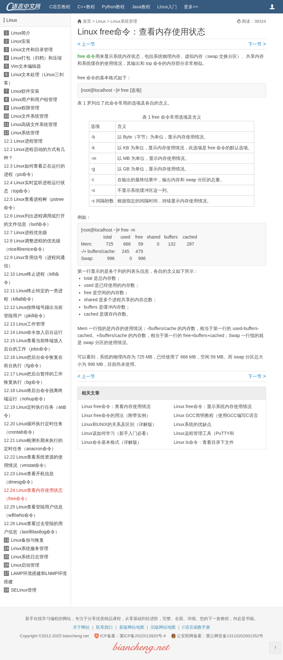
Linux (11, 20)
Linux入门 (167, 6)
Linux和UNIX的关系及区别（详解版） (119, 424)
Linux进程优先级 (30, 232)
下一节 (257, 44)
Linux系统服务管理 (29, 548)
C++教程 (86, 6)
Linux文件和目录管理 (32, 49)
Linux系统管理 (25, 132)
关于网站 (81, 627)
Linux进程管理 (28, 141)
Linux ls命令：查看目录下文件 (203, 442)
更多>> (191, 6)
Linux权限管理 (25, 107)
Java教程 (141, 6)
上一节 (86, 44)
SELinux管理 (23, 590)
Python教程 (113, 6)
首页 (87, 21)
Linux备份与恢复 (27, 540)
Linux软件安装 (25, 91)
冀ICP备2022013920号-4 (143, 635)
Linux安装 (20, 41)
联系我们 (104, 627)
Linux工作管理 (30, 323)
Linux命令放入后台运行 (39, 332)
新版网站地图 (131, 627)
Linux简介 (20, 32)
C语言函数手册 (196, 627)
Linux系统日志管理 (29, 556)
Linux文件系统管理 (29, 116)
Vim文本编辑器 (26, 66)
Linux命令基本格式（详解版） (111, 442)
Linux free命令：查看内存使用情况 (116, 406)
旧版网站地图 (163, 627)
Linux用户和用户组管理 (34, 99)
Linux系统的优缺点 (192, 424)
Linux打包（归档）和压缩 (36, 57)
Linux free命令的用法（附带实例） (116, 415)
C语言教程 (59, 6)
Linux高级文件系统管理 (34, 124)
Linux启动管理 (25, 565)
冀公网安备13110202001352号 (234, 635)
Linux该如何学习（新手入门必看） (116, 433)
